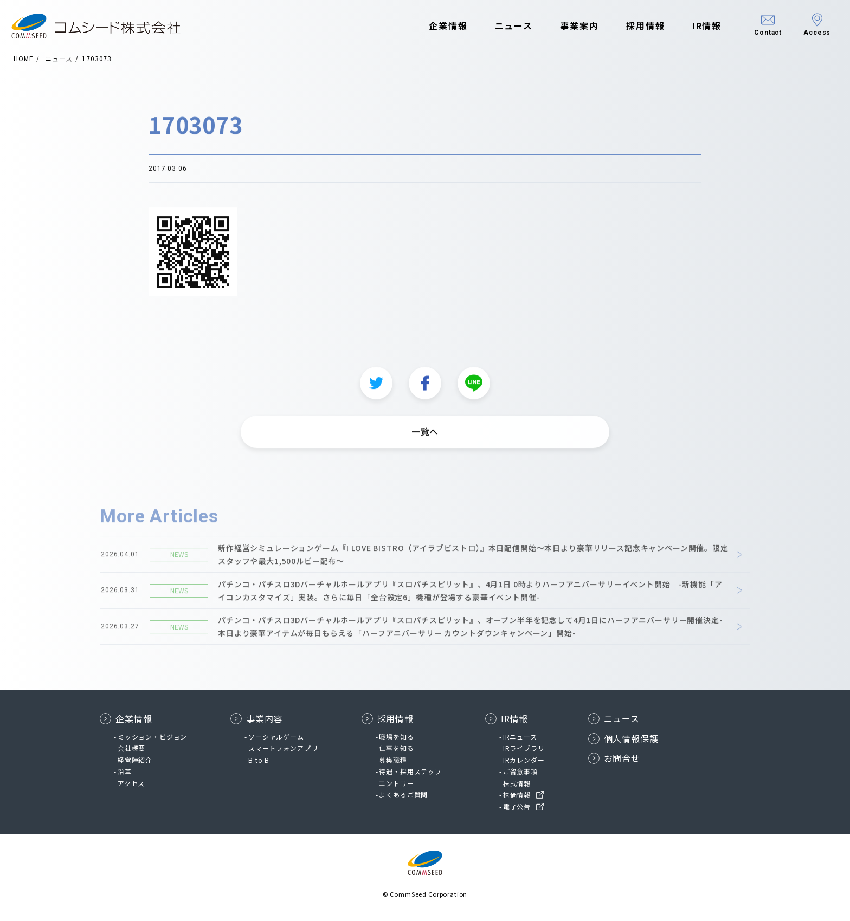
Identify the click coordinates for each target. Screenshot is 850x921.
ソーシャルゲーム (276, 736)
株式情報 (517, 783)
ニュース (503, 26)
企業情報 (438, 26)
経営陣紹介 (135, 759)
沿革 (125, 771)
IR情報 (696, 26)
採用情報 (635, 26)
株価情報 (517, 794)
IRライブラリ (524, 748)
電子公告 (517, 806)
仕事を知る (396, 748)
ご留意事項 (520, 771)
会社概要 (131, 748)
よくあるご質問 (403, 794)
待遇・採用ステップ (410, 771)
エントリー (396, 783)
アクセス (131, 783)
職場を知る (396, 736)
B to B (258, 759)
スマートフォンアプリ (283, 748)
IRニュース (520, 736)
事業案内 (569, 26)
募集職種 (393, 759)
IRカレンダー (524, 759)
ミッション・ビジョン (152, 736)
